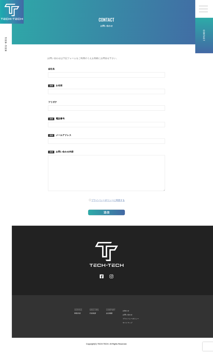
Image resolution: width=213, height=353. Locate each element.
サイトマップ (127, 328)
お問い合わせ (127, 321)
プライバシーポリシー (131, 324)
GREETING (94, 317)
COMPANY (110, 317)
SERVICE (78, 317)
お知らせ (126, 317)
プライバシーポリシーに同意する (108, 206)
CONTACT (204, 35)
